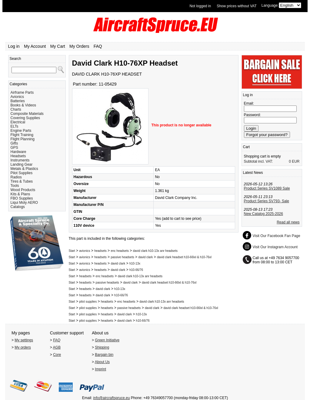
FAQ (98, 46)
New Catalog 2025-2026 (263, 214)
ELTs (14, 126)
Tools (15, 186)
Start (72, 250)
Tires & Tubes (22, 181)
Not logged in (200, 6)
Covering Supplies (25, 118)
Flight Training (22, 135)
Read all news (288, 222)
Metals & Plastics (24, 169)
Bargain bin (104, 355)
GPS (14, 147)
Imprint (100, 369)
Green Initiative (107, 340)
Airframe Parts (22, 92)
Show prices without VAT (237, 6)
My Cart (57, 46)
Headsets (18, 156)
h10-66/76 (136, 270)
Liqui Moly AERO (24, 202)
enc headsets (120, 250)
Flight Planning (23, 139)
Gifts (14, 143)
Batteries (18, 101)
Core (57, 355)
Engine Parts (21, 130)
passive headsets (122, 257)
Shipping (102, 347)
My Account (35, 46)
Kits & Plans (20, 194)
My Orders (79, 46)
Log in (14, 46)
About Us (102, 362)
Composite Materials (27, 114)
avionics (84, 250)
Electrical (18, 122)
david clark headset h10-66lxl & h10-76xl (184, 257)
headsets (100, 250)
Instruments (20, 160)
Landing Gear (22, 164)
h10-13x (134, 263)
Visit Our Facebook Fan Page (276, 236)
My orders (23, 347)
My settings (24, 340)
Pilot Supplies (22, 173)
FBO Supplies (22, 198)
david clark (145, 257)
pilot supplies (88, 301)
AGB (57, 347)
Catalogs (18, 207)
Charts (16, 109)
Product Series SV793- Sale (266, 201)
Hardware (18, 152)
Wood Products (23, 190)
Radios (16, 177)
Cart (246, 147)
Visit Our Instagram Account (275, 247)
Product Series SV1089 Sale (267, 188)
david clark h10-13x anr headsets (155, 250)
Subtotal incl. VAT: (258, 161)
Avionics (17, 97)
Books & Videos (23, 105)
